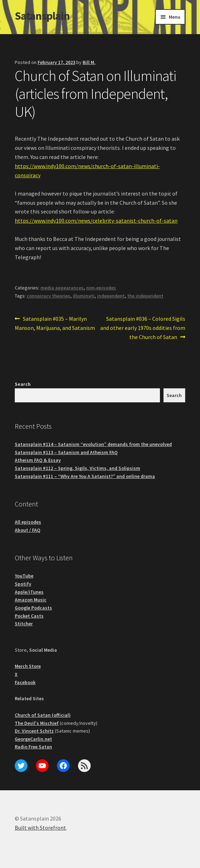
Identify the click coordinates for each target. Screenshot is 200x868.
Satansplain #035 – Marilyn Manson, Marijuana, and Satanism (55, 322)
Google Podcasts (33, 608)
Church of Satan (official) (43, 715)
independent (111, 296)
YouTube (24, 576)
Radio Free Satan (33, 746)
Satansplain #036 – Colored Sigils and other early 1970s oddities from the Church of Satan (142, 327)
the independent (145, 296)
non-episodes (101, 288)
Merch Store (28, 666)
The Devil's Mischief (37, 723)
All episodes (28, 522)
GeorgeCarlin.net (33, 739)
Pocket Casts (29, 616)
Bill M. (89, 62)
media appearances (62, 288)
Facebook (25, 682)
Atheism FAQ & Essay (38, 460)
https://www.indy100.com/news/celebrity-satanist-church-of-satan (96, 220)
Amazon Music (30, 599)
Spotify (23, 584)
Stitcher (24, 623)
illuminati (84, 296)
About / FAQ (27, 530)
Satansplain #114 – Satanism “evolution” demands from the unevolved (93, 444)
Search (23, 384)
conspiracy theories (48, 296)
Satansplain (42, 16)
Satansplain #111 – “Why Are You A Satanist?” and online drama (85, 476)
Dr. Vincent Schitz (34, 731)
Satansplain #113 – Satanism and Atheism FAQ (66, 452)
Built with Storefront (40, 827)
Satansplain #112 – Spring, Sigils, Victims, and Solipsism (77, 468)
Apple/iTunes (29, 592)
